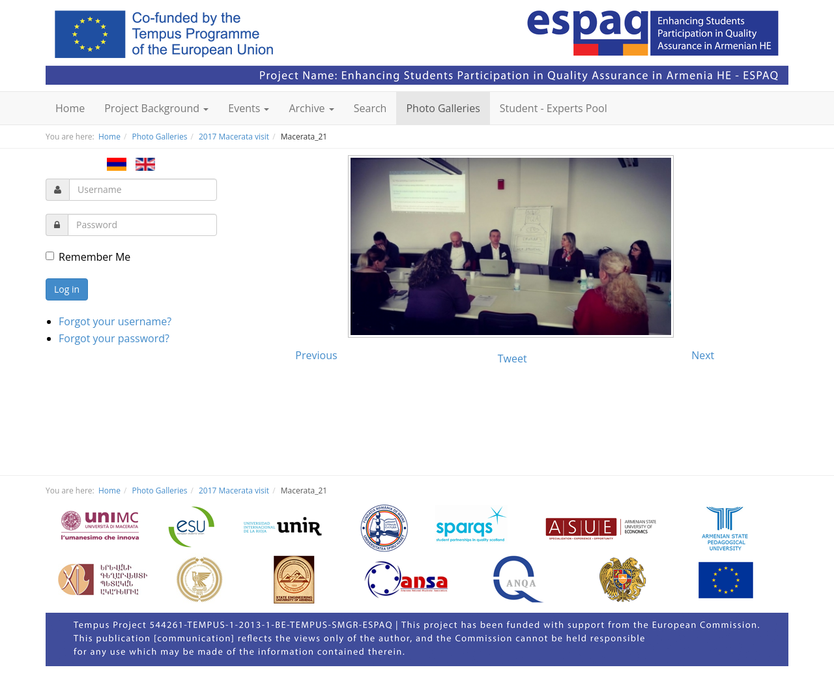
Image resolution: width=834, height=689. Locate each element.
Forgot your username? (115, 321)
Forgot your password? (114, 338)
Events (248, 108)
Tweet (512, 358)
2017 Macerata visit (234, 136)
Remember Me (88, 257)
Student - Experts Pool (553, 108)
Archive (311, 108)
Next (702, 355)
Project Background (156, 108)
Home (70, 108)
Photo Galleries (443, 108)
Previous (316, 355)
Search (370, 108)
